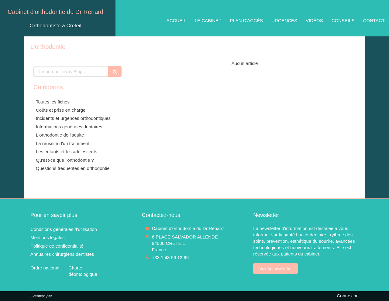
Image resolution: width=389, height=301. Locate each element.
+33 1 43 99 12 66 (170, 257)
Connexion (348, 295)
